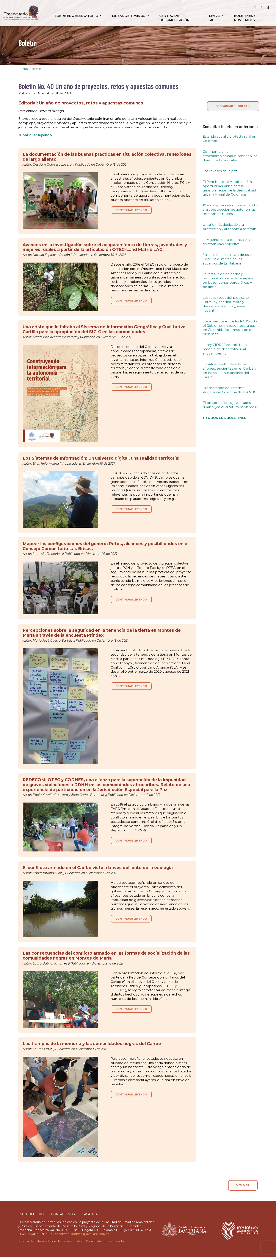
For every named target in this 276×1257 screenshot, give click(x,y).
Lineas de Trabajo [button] (129, 16)
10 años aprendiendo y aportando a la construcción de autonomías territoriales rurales (230, 209)
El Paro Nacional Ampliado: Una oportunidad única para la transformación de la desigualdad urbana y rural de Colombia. (229, 188)
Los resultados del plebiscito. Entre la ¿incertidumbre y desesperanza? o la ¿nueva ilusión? (226, 304)
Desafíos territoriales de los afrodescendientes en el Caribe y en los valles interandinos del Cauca (229, 370)
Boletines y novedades (245, 18)
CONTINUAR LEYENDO (131, 210)
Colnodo (117, 1241)
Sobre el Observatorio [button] (77, 16)
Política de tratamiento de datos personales (50, 1241)
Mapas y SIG (216, 18)
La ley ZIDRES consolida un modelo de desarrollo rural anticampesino (225, 349)
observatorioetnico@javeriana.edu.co (82, 1233)
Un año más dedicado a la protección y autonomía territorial (230, 227)
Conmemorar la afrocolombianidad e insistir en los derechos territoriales (230, 156)
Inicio (25, 68)
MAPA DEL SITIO (31, 1214)
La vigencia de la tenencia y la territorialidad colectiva (226, 242)
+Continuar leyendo (35, 135)
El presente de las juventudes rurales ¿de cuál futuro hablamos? (230, 405)
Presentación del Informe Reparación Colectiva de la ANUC (229, 390)
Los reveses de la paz (220, 171)
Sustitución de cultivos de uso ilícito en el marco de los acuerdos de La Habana (227, 259)
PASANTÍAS (91, 1214)
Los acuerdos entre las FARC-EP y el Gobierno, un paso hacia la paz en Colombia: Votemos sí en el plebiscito (230, 327)
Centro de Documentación (174, 18)
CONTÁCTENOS (63, 1214)
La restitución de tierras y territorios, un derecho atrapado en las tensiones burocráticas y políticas (228, 280)
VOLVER (243, 1185)
